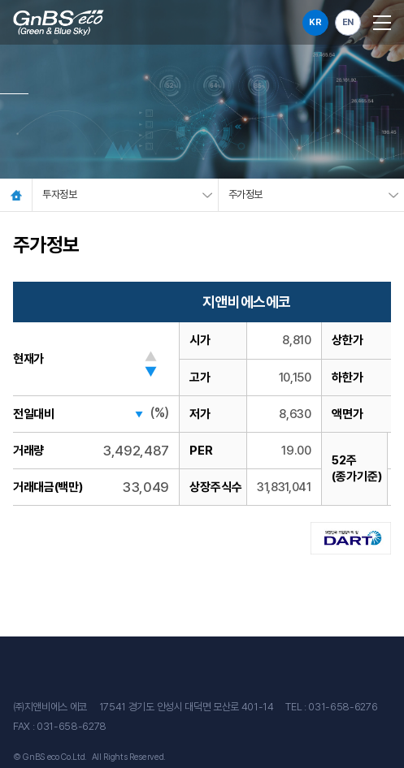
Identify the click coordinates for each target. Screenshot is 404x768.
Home (16, 195)
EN (348, 22)
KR (315, 22)
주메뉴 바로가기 (0, 0)
